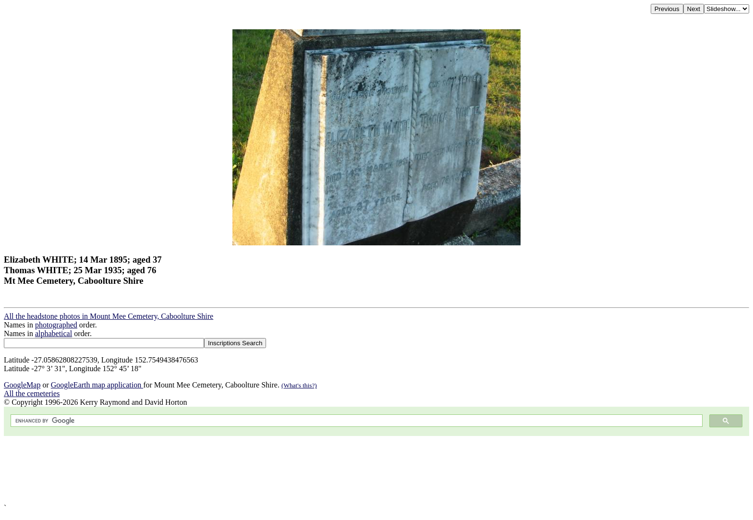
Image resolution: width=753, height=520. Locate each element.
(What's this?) (299, 385)
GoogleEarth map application (97, 385)
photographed (56, 325)
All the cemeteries (32, 393)
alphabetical (53, 333)
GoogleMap (22, 385)
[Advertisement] (292, 470)
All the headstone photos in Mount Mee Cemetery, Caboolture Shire (108, 316)
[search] (355, 420)
